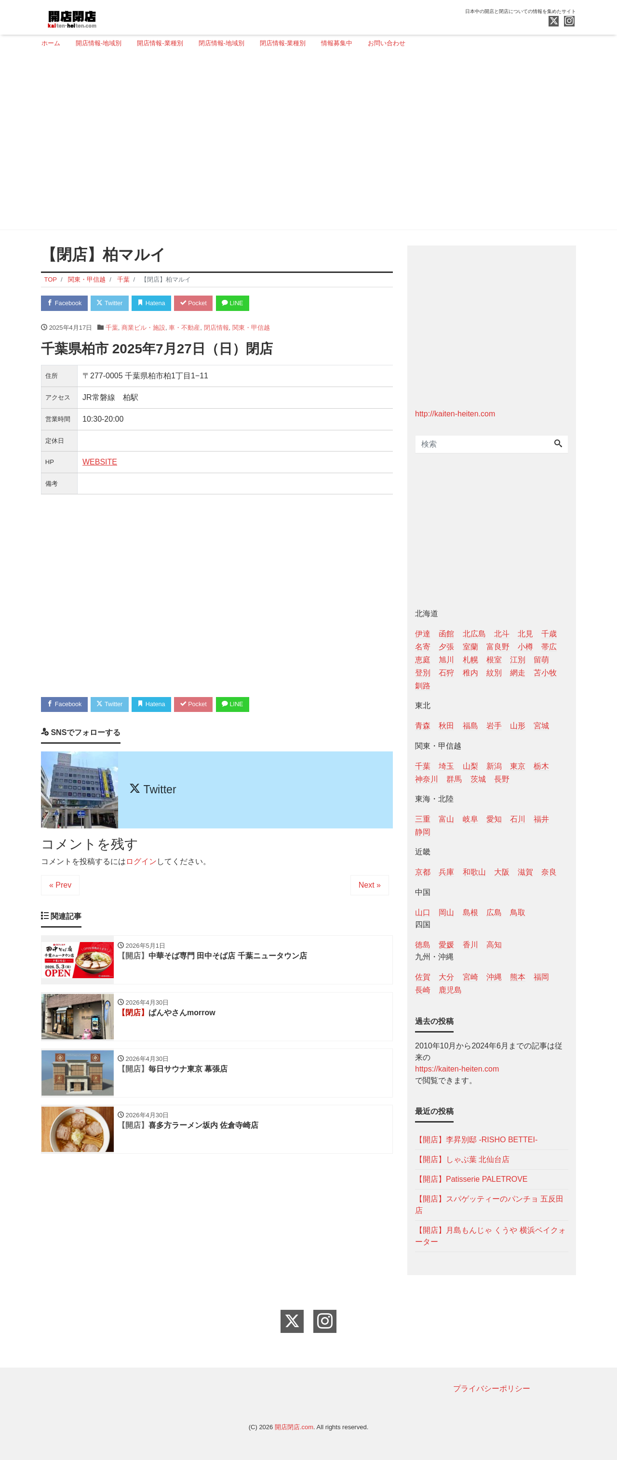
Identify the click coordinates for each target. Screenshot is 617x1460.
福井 (541, 819)
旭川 (446, 660)
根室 (494, 660)
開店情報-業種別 (160, 43)
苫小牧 (545, 673)
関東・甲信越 (251, 328)
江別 (517, 660)
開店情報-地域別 (98, 43)
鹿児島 (450, 990)
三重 (422, 819)
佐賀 (422, 977)
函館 (446, 634)
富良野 (498, 647)
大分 (446, 977)
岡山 (446, 912)
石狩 (446, 673)
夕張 (446, 647)
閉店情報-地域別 (221, 43)
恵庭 (422, 660)
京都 (422, 872)
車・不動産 (184, 328)
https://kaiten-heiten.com (457, 1069)
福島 (470, 726)
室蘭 (470, 647)
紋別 (494, 673)
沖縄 (494, 977)
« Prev (60, 886)
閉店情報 (216, 328)
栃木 (541, 766)
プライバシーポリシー (491, 1388)
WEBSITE (99, 462)
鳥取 (517, 912)
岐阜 (470, 819)
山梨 (470, 766)
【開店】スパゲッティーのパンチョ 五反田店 (489, 1205)
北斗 (502, 634)
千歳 (549, 634)
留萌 (541, 660)
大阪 (502, 872)
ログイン (141, 862)
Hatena (155, 303)
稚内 (470, 673)
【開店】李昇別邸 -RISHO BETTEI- (476, 1140)
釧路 (422, 686)
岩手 (494, 726)
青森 (422, 726)
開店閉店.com (294, 1427)
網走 (517, 673)
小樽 (525, 647)
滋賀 (525, 872)
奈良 (549, 872)
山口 (422, 912)
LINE (239, 303)
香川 (470, 945)
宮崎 (470, 977)
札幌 (470, 660)
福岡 (541, 977)
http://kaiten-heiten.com (455, 414)
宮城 (541, 726)
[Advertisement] (305, 143)
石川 (517, 819)
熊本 (517, 977)
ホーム (50, 43)
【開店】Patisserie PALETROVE (471, 1179)
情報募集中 (336, 43)
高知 (494, 945)
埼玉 (446, 766)
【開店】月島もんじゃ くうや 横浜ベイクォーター (490, 1236)
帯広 (549, 647)
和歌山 (474, 872)
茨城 (478, 779)
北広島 (474, 634)
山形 (517, 726)
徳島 (422, 945)
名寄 (422, 647)
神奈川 (426, 779)
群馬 (454, 779)
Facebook (65, 303)
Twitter (111, 303)
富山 (446, 819)
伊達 (422, 634)
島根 (470, 912)
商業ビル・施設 (143, 328)
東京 (517, 766)
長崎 (422, 990)
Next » (370, 886)
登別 (422, 673)
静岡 (422, 832)
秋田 (446, 726)
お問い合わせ (386, 43)
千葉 (112, 328)
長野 (502, 779)
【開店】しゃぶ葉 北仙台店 (462, 1159)
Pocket (198, 303)
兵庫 (446, 872)
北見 (525, 634)
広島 (494, 912)
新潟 (494, 766)
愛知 (494, 819)
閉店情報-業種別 (283, 43)
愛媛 (446, 945)
